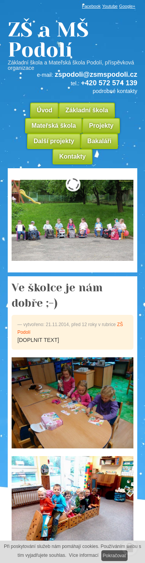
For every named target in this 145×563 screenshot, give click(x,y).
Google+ (127, 6)
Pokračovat (114, 555)
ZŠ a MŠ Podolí (72, 45)
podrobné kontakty (115, 91)
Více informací (84, 555)
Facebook (91, 6)
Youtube (110, 6)
